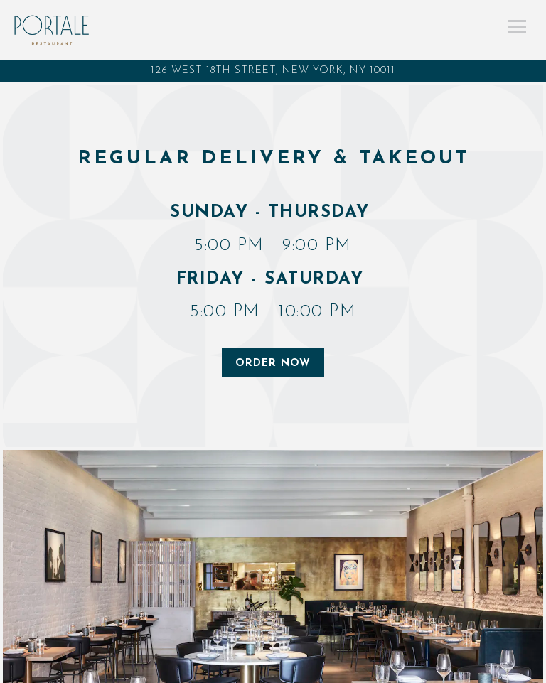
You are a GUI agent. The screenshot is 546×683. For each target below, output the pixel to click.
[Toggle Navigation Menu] (517, 26)
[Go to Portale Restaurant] (273, 71)
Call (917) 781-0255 (273, 670)
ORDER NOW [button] (273, 363)
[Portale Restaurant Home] (52, 30)
